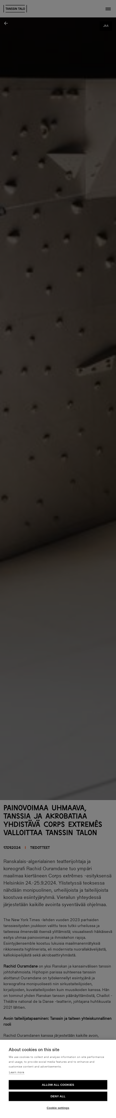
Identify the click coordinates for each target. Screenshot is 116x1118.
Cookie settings (58, 1108)
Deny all (57, 1096)
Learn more (16, 1072)
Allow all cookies (58, 1084)
